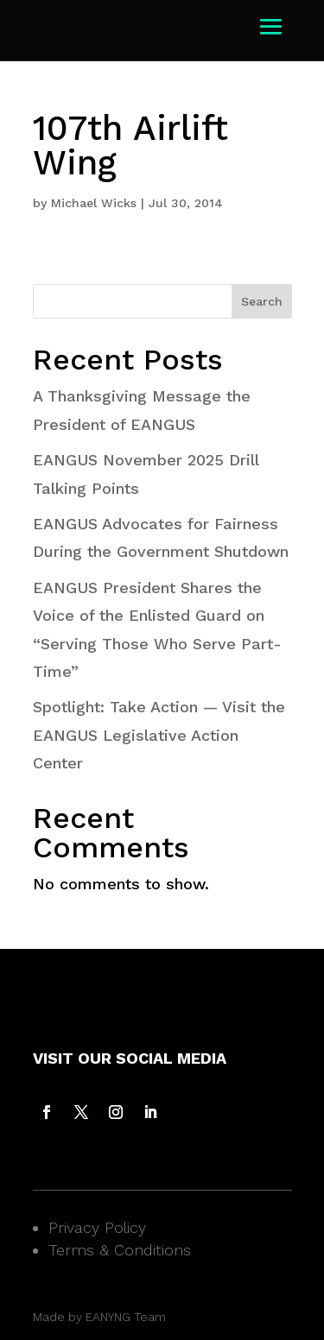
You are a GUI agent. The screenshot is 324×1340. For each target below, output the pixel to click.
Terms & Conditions (119, 1250)
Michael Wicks (94, 203)
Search (262, 301)
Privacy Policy (97, 1227)
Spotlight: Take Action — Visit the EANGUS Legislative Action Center (159, 735)
